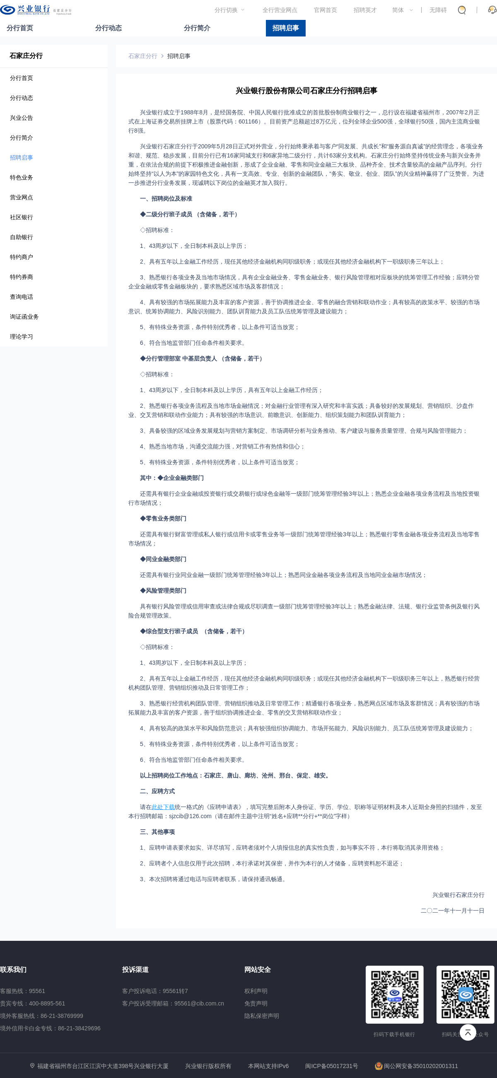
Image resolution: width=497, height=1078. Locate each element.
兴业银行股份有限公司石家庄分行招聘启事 (306, 91)
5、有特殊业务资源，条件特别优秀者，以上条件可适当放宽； (220, 327)
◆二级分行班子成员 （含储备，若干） (190, 214)
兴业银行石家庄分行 (458, 894)
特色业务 (21, 177)
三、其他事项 (157, 831)
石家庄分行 (26, 55)
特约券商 (21, 277)
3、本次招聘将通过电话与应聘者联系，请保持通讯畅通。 (214, 879)
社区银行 (21, 217)
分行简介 (197, 27)
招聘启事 (286, 27)
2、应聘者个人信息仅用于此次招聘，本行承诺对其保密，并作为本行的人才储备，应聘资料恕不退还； (272, 863)
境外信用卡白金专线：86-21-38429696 (50, 1028)
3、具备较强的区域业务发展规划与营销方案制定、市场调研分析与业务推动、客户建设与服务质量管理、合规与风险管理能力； (304, 430)
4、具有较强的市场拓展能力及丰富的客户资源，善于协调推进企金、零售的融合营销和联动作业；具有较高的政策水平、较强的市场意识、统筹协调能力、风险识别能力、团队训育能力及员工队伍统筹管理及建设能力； (304, 307)
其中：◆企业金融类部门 (172, 478)
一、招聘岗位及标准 (166, 198)
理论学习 (21, 336)
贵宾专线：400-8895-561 (32, 1003)
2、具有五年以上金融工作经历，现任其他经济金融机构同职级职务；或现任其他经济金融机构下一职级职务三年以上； (292, 261)
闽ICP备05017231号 (331, 1066)
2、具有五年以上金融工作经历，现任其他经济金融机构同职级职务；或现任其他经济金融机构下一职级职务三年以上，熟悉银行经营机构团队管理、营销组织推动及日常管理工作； (304, 683)
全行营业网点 (280, 10)
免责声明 (256, 1003)
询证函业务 (24, 316)
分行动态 (108, 27)
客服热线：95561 (22, 991)
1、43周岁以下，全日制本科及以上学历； (194, 245)
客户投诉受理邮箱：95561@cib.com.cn (173, 1003)
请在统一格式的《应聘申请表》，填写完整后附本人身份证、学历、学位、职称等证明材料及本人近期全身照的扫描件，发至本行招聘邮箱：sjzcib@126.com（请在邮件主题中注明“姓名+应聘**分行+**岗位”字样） (305, 811)
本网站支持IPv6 (268, 1066)
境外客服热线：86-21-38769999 (41, 1016)
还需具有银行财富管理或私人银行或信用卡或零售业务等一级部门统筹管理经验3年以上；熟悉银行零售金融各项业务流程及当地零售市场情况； (304, 539)
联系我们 (13, 969)
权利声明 (256, 991)
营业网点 (21, 197)
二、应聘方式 (157, 791)
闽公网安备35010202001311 (416, 1066)
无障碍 (438, 10)
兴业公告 (21, 117)
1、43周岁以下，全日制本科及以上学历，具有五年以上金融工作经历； (231, 390)
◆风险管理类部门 (163, 590)
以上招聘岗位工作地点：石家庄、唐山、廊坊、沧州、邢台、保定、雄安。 (235, 775)
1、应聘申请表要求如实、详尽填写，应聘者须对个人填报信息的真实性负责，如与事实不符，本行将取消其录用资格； (292, 847)
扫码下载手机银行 (394, 1034)
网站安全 (257, 969)
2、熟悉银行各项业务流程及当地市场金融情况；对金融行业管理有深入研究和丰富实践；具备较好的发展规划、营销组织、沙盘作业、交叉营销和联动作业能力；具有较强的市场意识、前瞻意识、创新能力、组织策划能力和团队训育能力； (301, 410)
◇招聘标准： (157, 230)
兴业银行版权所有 (208, 1066)
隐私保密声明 (261, 1016)
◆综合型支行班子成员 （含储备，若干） (194, 631)
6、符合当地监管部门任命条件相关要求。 (194, 342)
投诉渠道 (135, 969)
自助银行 (21, 237)
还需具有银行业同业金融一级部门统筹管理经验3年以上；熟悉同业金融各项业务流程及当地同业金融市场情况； (283, 575)
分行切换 (226, 10)
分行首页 (20, 27)
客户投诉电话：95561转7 (155, 991)
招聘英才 (365, 10)
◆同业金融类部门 (163, 559)
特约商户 (21, 257)
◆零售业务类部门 (163, 518)
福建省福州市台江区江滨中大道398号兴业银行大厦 (103, 1066)
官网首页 (325, 10)
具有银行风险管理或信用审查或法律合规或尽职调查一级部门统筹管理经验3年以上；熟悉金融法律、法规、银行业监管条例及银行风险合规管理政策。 (304, 611)
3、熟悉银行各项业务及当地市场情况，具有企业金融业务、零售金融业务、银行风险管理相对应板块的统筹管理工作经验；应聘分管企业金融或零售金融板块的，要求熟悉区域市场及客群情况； (304, 282)
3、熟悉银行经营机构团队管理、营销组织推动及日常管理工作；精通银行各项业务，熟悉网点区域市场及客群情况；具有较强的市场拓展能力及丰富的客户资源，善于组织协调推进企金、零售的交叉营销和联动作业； (304, 708)
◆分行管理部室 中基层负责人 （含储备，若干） (202, 358)
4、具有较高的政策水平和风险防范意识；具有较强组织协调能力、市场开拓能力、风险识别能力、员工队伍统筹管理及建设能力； (307, 728)
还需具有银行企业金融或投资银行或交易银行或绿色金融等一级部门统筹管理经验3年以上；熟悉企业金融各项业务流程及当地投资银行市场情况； (304, 498)
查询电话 (21, 296)
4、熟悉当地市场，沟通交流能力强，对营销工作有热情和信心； (223, 446)
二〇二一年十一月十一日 (453, 910)
